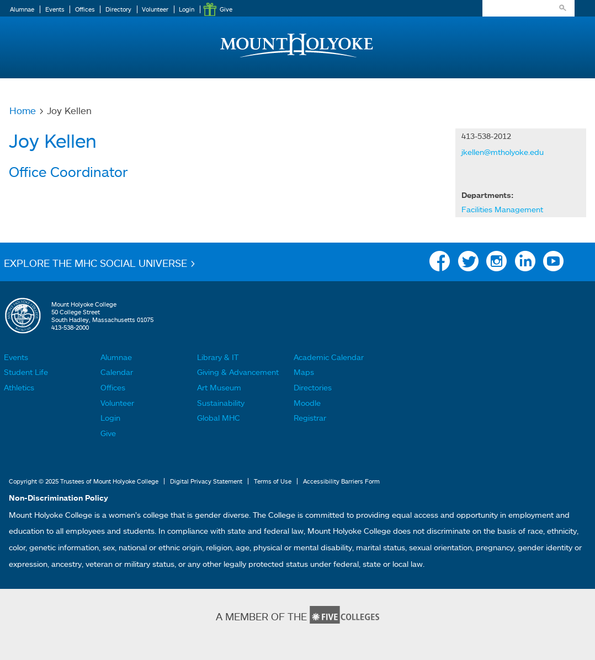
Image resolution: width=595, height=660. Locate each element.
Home (22, 110)
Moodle (307, 402)
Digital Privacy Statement (206, 481)
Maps (304, 372)
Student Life (26, 372)
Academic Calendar (329, 357)
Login (186, 9)
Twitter (468, 263)
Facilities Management (502, 209)
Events (55, 9)
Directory (118, 9)
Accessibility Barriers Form (341, 481)
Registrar (310, 417)
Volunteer (155, 9)
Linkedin (525, 263)
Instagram (496, 263)
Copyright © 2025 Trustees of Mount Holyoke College (83, 481)
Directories (313, 387)
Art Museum (219, 387)
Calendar (116, 372)
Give (226, 9)
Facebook (439, 263)
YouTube (553, 263)
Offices (85, 9)
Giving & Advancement (238, 372)
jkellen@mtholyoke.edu (502, 152)
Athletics (19, 387)
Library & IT (217, 357)
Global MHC (218, 417)
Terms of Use (272, 481)
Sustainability (221, 402)
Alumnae (22, 9)
